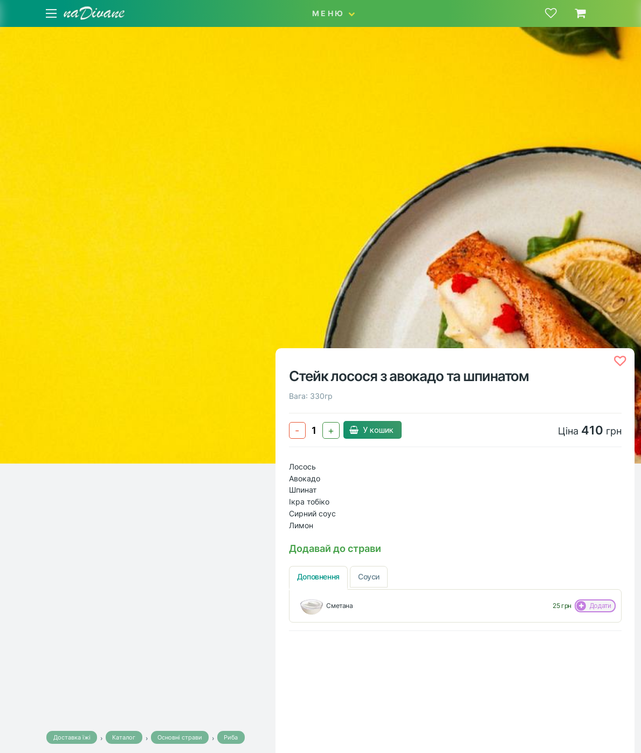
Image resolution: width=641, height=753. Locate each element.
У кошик (372, 430)
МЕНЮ (333, 13)
